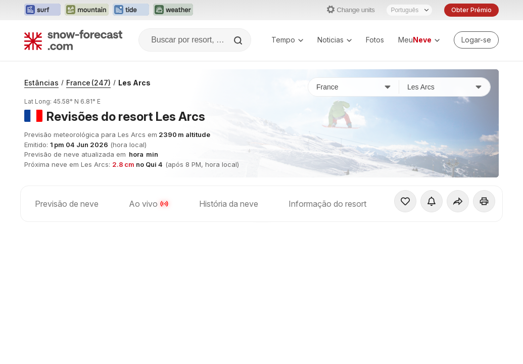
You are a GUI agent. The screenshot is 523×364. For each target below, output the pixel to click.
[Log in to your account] (476, 40)
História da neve (228, 204)
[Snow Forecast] (73, 40)
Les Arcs (134, 82)
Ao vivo (149, 204)
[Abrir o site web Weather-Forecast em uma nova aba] (173, 10)
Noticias (334, 39)
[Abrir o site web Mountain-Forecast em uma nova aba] (87, 10)
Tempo (287, 39)
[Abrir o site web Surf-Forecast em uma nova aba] (42, 10)
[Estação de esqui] (444, 87)
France (88, 82)
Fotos (375, 39)
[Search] (239, 40)
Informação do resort (327, 204)
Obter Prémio (471, 10)
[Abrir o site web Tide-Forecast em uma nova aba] (131, 10)
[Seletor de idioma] (409, 10)
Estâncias (41, 82)
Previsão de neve (67, 204)
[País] (353, 87)
